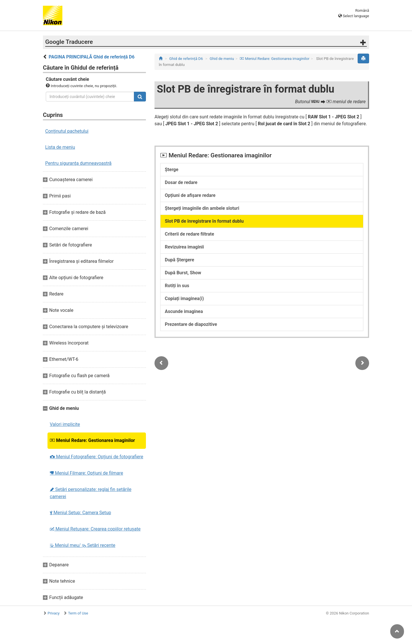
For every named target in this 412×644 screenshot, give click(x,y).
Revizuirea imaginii (184, 247)
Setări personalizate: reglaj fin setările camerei (90, 493)
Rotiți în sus (177, 285)
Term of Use (78, 613)
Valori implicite (65, 424)
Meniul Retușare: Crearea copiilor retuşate (95, 529)
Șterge (171, 169)
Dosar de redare (181, 182)
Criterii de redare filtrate (189, 234)
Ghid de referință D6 (186, 58)
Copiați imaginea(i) (184, 298)
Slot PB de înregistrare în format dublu (204, 221)
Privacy (53, 613)
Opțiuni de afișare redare (190, 195)
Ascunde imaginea (184, 311)
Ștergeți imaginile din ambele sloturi (202, 208)
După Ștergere (179, 260)
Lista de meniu (60, 147)
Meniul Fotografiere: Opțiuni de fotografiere (96, 456)
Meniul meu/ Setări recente (82, 545)
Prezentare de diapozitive (191, 324)
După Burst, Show (183, 272)
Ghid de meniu (222, 58)
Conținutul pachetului (66, 131)
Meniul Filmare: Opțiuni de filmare (86, 473)
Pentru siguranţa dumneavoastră (78, 163)
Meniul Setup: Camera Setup (80, 512)
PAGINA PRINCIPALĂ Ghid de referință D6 (91, 57)
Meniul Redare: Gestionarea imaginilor (92, 440)
